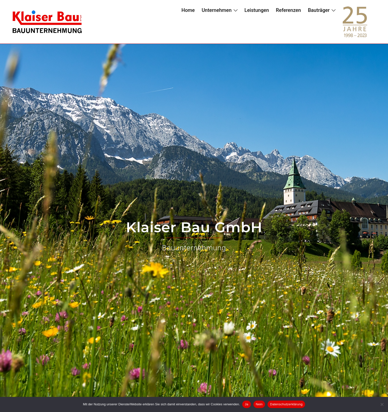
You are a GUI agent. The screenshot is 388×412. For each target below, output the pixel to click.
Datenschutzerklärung (286, 404)
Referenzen (288, 10)
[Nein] (381, 404)
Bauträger (319, 10)
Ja (246, 404)
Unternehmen (217, 10)
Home (188, 10)
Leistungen (256, 10)
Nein (259, 404)
